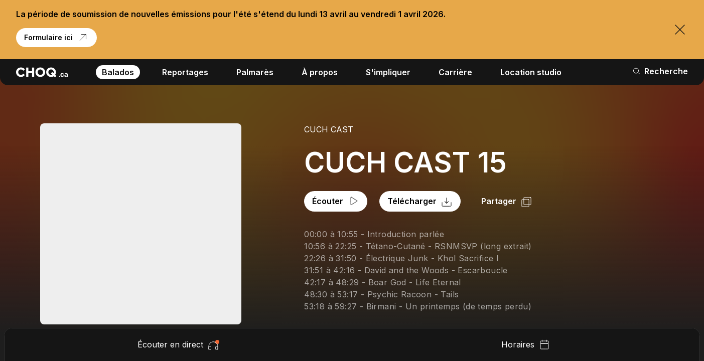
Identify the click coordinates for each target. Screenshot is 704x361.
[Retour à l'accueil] (42, 72)
